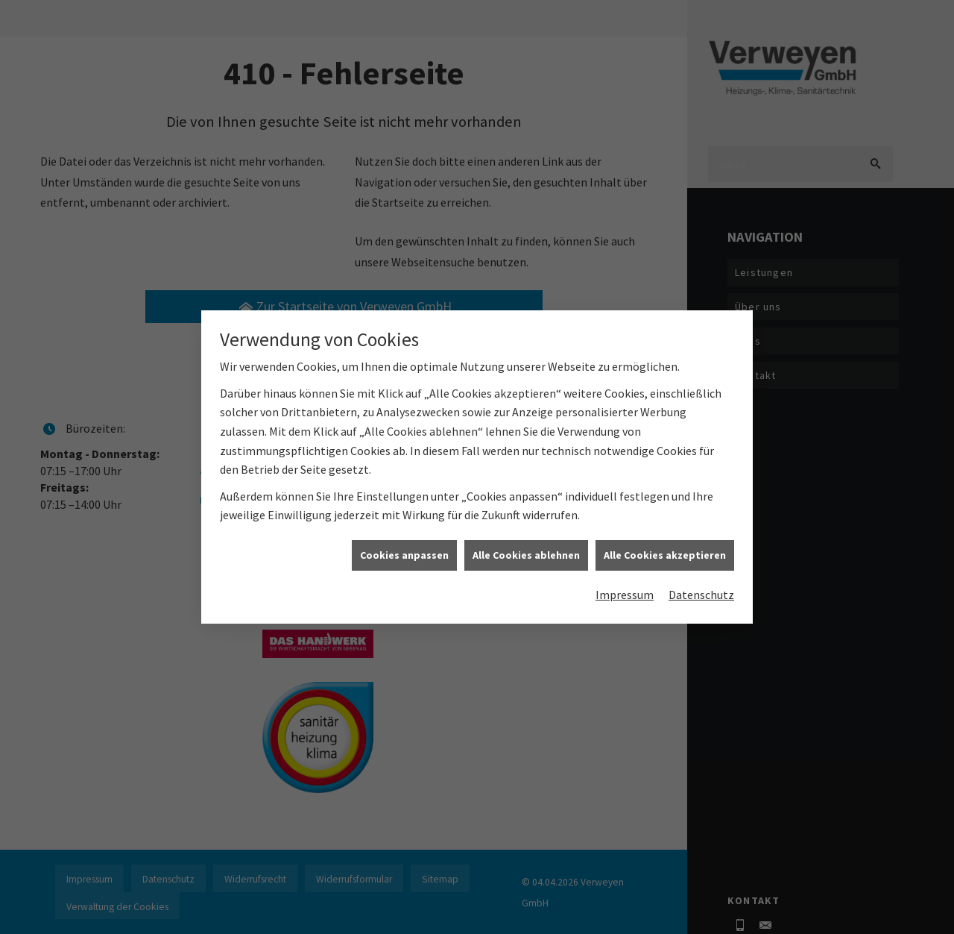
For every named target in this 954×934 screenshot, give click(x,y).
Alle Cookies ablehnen (526, 540)
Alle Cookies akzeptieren (665, 540)
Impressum (625, 580)
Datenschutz (701, 580)
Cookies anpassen (404, 540)
